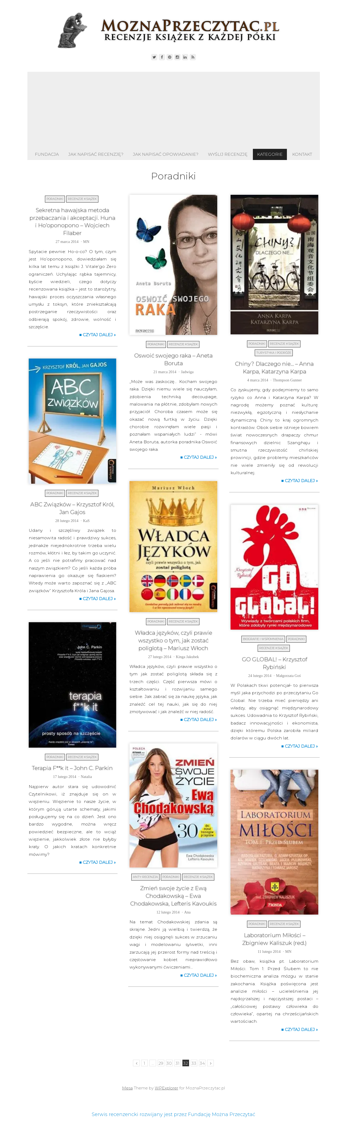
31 (177, 1063)
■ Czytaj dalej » (97, 334)
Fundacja (47, 154)
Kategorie (270, 154)
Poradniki (55, 199)
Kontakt (302, 154)
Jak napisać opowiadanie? (165, 154)
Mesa (127, 1088)
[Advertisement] (173, 109)
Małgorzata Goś (288, 675)
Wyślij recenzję (228, 154)
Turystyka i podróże (273, 353)
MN (86, 241)
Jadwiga (187, 372)
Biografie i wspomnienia (263, 639)
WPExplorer (166, 1088)
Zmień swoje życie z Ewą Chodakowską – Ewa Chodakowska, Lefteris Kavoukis (173, 896)
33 (193, 1063)
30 (169, 1063)
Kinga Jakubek (187, 657)
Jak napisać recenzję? (95, 154)
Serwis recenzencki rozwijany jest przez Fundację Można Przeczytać (173, 1114)
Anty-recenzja (145, 877)
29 (160, 1063)
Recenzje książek (82, 199)
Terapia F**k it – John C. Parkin (72, 768)
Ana (187, 912)
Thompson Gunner (287, 380)
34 (202, 1063)
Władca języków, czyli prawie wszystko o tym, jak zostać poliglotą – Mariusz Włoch (173, 640)
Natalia (86, 776)
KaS (86, 521)
